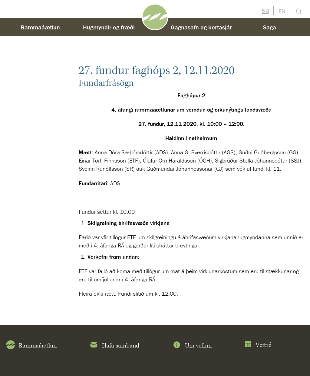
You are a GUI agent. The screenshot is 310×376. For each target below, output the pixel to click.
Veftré (257, 345)
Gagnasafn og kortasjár (201, 27)
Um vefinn (192, 346)
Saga (269, 27)
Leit (298, 11)
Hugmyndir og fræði (109, 27)
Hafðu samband (265, 10)
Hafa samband (114, 346)
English (282, 10)
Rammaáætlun (40, 27)
